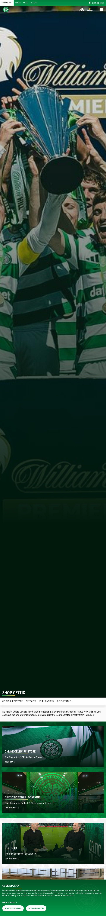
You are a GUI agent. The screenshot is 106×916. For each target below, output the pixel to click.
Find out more (12, 808)
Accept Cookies (13, 908)
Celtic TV (34, 3)
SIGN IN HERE (96, 3)
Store (25, 3)
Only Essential (36, 908)
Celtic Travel (64, 701)
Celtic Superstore (12, 701)
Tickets (17, 3)
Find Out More (9, 902)
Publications (46, 701)
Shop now (10, 762)
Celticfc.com (6, 3)
